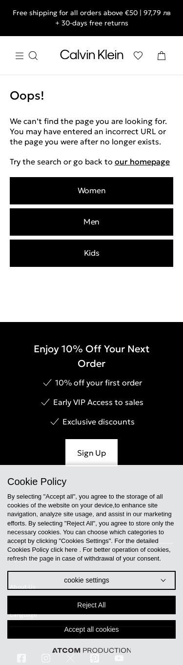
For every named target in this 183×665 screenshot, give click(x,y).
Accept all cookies (91, 629)
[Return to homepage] (91, 56)
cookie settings (86, 580)
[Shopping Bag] (161, 55)
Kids (92, 253)
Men (91, 221)
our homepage (142, 161)
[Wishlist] (138, 55)
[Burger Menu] (26, 55)
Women (92, 190)
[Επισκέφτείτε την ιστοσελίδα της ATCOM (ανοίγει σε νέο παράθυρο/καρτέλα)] (91, 650)
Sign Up (91, 453)
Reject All (91, 605)
